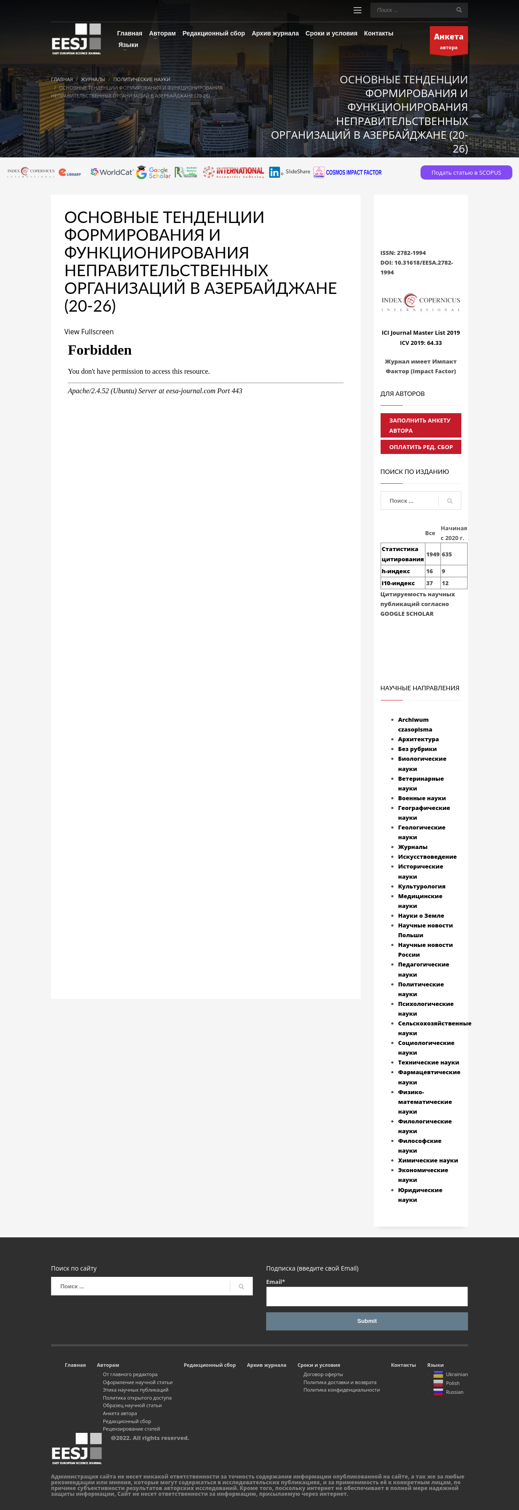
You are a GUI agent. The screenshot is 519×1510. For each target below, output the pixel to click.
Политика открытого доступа (137, 1397)
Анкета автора (120, 1413)
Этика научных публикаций (136, 1389)
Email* (367, 1292)
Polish (446, 1383)
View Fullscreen (89, 331)
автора (449, 42)
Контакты (403, 1364)
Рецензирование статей (131, 1428)
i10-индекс (398, 583)
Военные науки (422, 798)
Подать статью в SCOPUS (466, 172)
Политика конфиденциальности (341, 1389)
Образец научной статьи (132, 1405)
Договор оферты (323, 1374)
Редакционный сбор (127, 1421)
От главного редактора (130, 1374)
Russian (448, 1392)
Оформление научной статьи (138, 1382)
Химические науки (428, 1160)
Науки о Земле (421, 915)
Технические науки (429, 1062)
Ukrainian (450, 1374)
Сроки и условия (319, 1364)
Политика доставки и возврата (340, 1382)
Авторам (108, 1364)
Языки (435, 1364)
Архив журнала (267, 1364)
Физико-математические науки (425, 1101)
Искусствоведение (427, 857)
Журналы (413, 847)
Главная (75, 1364)
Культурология (422, 886)
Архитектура (418, 739)
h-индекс (396, 571)
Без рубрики (417, 749)
